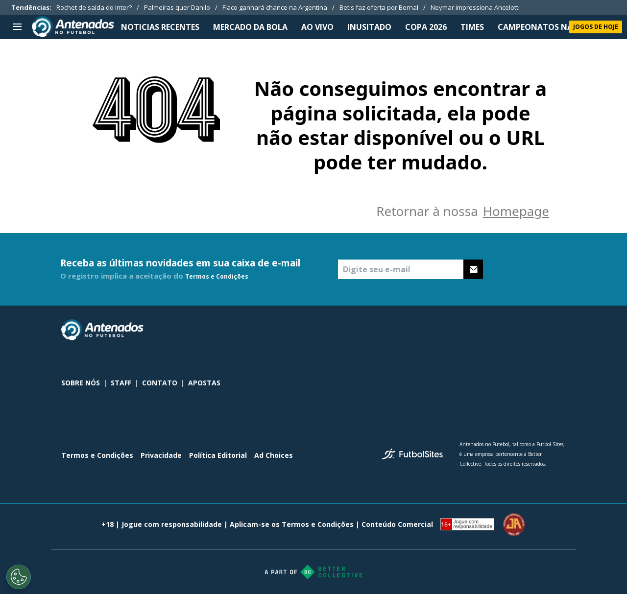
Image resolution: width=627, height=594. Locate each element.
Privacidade (161, 455)
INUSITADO (369, 27)
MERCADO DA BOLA (250, 27)
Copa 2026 (426, 27)
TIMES (472, 27)
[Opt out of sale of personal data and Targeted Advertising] (18, 577)
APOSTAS (204, 382)
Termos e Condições (216, 276)
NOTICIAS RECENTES (160, 27)
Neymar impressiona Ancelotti (475, 7)
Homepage (516, 211)
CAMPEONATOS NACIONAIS (551, 27)
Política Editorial (218, 455)
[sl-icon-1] (517, 330)
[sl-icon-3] (560, 330)
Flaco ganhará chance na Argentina (274, 7)
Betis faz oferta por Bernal (378, 7)
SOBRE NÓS (80, 382)
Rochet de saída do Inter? (94, 7)
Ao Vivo (317, 27)
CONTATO (159, 382)
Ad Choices (273, 455)
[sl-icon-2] (538, 330)
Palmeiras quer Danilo (177, 7)
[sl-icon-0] (495, 330)
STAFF (121, 382)
